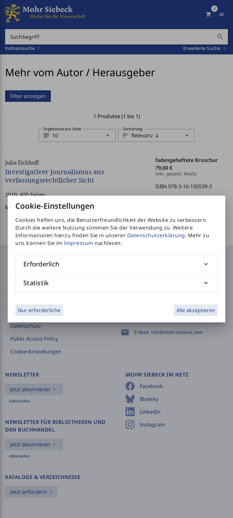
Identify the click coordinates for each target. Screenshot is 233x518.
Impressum (78, 243)
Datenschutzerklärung (156, 235)
